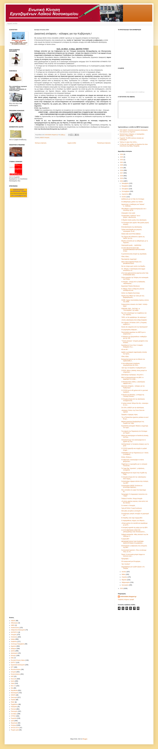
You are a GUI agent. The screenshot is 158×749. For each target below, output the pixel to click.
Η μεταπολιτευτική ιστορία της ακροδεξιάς (134, 254)
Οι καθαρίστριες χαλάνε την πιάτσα (132, 202)
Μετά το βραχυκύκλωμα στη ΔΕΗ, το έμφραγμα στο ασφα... (132, 378)
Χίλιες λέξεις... (125, 256)
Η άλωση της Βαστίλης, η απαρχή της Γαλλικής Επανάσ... (132, 395)
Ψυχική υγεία (15, 730)
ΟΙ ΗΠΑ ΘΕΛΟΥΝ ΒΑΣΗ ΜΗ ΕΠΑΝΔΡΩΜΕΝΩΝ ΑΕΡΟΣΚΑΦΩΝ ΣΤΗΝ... (133, 249)
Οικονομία (14, 697)
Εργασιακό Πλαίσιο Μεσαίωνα (130, 286)
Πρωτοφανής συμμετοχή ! (129, 259)
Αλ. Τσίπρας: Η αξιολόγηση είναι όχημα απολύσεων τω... (133, 269)
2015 (122, 178)
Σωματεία (14, 718)
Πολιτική (13, 709)
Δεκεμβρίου (125, 183)
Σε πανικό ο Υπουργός (128, 505)
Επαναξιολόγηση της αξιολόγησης (131, 227)
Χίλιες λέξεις (125, 356)
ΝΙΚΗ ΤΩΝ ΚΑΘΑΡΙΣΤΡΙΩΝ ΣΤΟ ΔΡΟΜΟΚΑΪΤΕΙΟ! (131, 262)
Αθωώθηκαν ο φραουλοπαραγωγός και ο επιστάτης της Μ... (133, 209)
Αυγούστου (125, 194)
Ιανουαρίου (125, 585)
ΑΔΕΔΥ (42, 137)
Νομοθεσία (14, 690)
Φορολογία (14, 723)
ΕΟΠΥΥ (13, 662)
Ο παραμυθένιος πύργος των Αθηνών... (133, 520)
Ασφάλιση (14, 641)
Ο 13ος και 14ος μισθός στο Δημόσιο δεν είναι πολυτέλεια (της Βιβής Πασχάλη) (134, 145)
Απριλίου (125, 577)
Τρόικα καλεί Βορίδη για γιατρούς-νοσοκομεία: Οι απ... (131, 230)
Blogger (85, 739)
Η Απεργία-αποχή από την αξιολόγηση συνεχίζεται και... (133, 399)
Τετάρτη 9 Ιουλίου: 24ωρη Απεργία (131, 498)
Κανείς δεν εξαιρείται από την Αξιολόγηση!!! (134, 327)
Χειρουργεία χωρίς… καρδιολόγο (131, 245)
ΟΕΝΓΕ (13, 695)
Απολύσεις (14, 637)
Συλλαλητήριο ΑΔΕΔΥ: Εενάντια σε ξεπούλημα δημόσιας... (131, 486)
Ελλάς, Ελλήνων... (126, 457)
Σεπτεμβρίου (126, 191)
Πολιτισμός (14, 711)
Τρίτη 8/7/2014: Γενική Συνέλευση (131, 508)
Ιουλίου (124, 197)
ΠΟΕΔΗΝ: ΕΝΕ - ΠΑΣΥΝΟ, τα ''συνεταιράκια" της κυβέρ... (130, 309)
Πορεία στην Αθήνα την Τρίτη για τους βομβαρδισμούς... (132, 296)
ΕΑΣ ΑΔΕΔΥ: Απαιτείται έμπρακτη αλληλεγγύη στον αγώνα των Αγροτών (134, 130)
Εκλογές (13, 655)
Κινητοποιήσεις (15, 674)
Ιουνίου (124, 571)
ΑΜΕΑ (13, 625)
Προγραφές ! (125, 558)
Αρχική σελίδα (12, 23)
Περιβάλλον (14, 704)
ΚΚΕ (12, 676)
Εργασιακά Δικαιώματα (18, 665)
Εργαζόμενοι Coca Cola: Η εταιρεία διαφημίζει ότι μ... (132, 346)
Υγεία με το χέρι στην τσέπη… (129, 142)
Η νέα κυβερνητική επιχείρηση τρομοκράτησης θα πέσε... (130, 364)
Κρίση (13, 681)
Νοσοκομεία (14, 693)
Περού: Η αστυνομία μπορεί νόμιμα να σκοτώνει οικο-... (133, 555)
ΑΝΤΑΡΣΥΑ (14, 632)
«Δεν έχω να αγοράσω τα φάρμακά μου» (133, 368)
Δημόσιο (13, 646)
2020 (122, 165)
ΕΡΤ (12, 667)
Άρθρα (13, 639)
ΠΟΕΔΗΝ (14, 706)
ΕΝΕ (12, 658)
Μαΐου (124, 574)
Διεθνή (13, 651)
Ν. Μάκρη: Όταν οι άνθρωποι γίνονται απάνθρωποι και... (132, 289)
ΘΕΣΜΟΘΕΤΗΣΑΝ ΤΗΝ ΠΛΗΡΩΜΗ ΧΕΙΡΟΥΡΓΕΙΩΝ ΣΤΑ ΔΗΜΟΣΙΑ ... (132, 542)
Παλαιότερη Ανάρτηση (103, 143)
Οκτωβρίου (125, 189)
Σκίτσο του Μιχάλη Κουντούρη (130, 293)
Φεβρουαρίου (126, 582)
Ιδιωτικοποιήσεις (16, 669)
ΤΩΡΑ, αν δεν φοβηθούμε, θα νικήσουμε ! (134, 317)
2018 (122, 170)
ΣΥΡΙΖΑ (13, 716)
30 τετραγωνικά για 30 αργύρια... (131, 561)
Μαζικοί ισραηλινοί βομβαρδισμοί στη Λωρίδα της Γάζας (132, 422)
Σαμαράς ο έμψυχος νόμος (129, 414)
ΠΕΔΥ (13, 702)
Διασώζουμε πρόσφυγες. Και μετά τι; (132, 375)
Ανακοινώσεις (15, 627)
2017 (122, 173)
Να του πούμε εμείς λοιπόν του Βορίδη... (133, 266)
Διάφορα (13, 648)
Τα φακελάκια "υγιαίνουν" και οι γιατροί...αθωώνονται (130, 216)
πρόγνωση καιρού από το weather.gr (135, 92)
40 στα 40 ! (124, 349)
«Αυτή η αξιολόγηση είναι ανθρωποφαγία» (134, 320)
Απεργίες (46, 137)
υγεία (12, 721)
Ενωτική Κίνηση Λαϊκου (18, 660)
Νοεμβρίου (125, 186)
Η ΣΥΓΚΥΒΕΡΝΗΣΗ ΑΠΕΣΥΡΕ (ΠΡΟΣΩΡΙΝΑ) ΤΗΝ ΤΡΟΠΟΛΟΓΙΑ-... (133, 531)
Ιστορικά (13, 672)
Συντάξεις (14, 714)
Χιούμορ (13, 725)
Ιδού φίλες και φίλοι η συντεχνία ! (131, 511)
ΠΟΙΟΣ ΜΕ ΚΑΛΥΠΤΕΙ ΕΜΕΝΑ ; (131, 234)
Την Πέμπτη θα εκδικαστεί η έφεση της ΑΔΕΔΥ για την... (133, 237)
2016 (122, 176)
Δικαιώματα (14, 653)
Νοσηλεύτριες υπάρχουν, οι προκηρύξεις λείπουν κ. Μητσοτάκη (132, 134)
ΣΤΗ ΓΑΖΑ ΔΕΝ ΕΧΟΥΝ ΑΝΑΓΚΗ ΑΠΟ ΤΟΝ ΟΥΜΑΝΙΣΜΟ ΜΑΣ (134, 274)
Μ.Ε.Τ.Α (13, 686)
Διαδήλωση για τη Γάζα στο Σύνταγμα (132, 199)
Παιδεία (13, 700)
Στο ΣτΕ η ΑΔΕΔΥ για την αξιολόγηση (132, 407)
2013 (122, 588)
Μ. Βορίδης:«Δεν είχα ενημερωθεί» (132, 518)
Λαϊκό (12, 683)
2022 (122, 159)
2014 (122, 181)
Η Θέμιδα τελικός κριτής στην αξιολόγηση (133, 220)
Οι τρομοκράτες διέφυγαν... (129, 329)
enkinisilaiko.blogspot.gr (128, 596)
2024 (122, 154)
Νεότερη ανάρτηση (40, 143)
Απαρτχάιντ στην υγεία (128, 213)
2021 (122, 162)
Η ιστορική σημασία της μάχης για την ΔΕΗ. (134, 527)
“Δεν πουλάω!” (125, 564)
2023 (122, 157)
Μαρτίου (124, 580)
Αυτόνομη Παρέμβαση (17, 644)
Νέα (12, 688)
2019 (122, 168)
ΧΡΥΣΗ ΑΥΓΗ (15, 727)
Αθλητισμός (14, 623)
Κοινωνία (13, 679)
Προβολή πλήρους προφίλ (126, 599)
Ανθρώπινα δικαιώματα (18, 630)
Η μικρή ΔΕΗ (125, 539)
